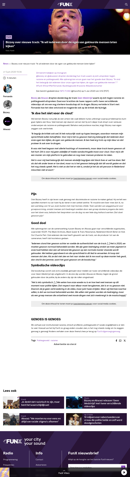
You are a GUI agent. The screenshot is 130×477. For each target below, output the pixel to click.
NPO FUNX (65, 91)
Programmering (10, 460)
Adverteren (41, 465)
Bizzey (34, 98)
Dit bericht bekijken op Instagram (51, 73)
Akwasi (44, 98)
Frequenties (8, 465)
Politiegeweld (43, 340)
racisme (54, 340)
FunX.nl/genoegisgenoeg (108, 331)
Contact (39, 460)
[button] (124, 472)
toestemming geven (82, 178)
